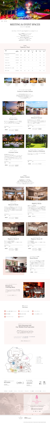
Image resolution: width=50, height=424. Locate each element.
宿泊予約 (45, 3)
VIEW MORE (6, 384)
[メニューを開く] (42, 3)
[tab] (12, 115)
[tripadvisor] (37, 411)
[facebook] (35, 411)
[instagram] (33, 411)
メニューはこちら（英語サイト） (11, 295)
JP (38, 3)
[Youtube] (39, 411)
